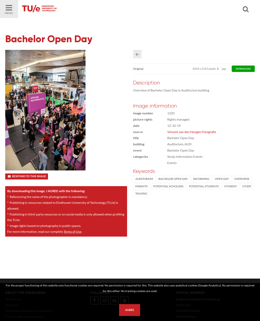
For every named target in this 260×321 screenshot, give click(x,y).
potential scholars (168, 186)
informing (201, 178)
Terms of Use (72, 231)
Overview (241, 178)
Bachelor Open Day (173, 178)
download (243, 68)
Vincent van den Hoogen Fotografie (191, 132)
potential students (204, 186)
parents (141, 186)
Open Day (222, 178)
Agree (129, 310)
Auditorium (144, 178)
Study (246, 186)
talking (141, 193)
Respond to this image (26, 176)
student (230, 186)
